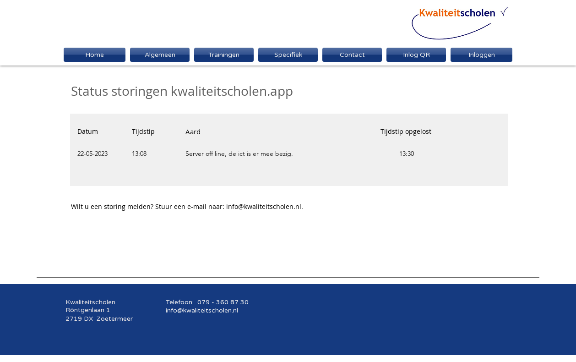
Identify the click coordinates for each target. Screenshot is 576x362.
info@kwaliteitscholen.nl (263, 206)
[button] (288, 55)
